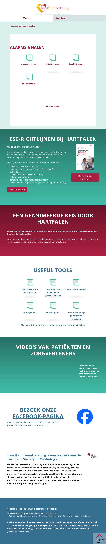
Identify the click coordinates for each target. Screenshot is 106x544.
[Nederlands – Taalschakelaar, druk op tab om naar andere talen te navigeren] (69, 18)
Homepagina (15, 26)
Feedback (52, 509)
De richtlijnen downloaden (85, 177)
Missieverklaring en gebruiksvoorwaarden (25, 513)
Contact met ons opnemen (20, 509)
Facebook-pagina (38, 416)
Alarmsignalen (53, 106)
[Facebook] (85, 417)
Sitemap (40, 509)
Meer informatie (17, 189)
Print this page (52, 64)
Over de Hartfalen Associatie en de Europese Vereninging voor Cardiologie (40, 516)
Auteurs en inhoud (83, 516)
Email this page (75, 64)
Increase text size (28, 64)
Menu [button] (26, 18)
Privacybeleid (51, 513)
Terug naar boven (99, 540)
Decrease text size (30, 83)
